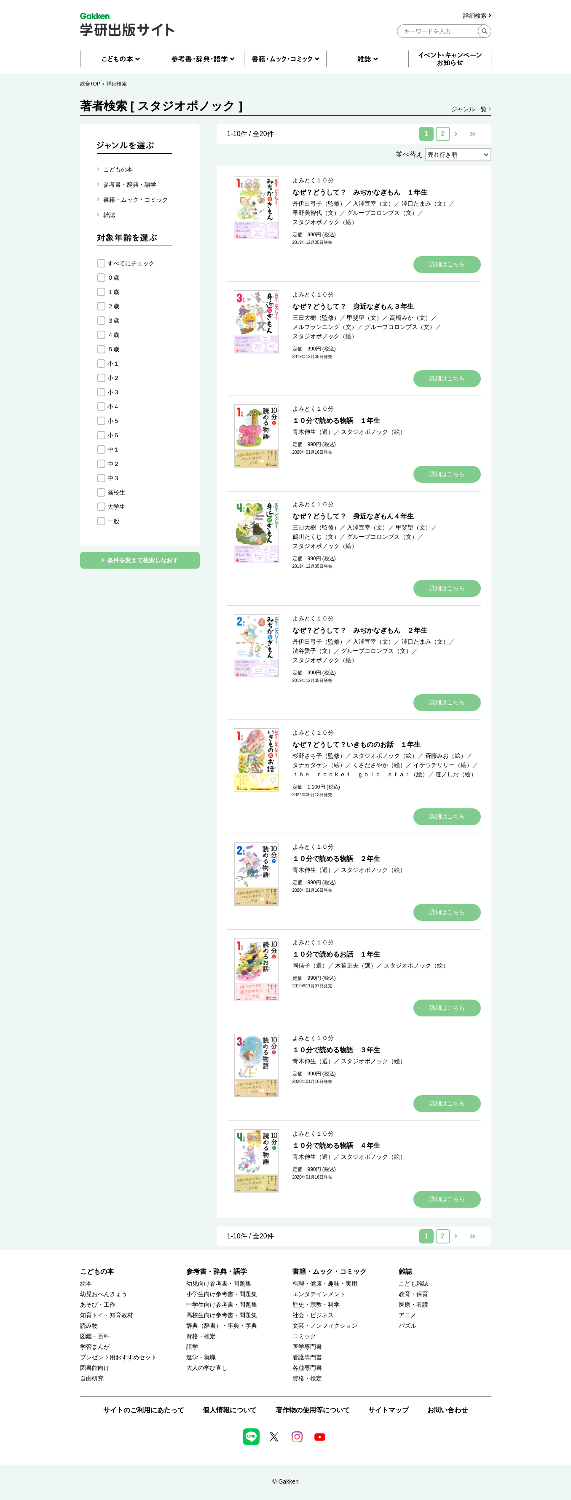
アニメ (407, 1315)
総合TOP (90, 84)
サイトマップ (388, 1410)
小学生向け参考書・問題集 (221, 1294)
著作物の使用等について (313, 1410)
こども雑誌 (413, 1284)
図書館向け (95, 1368)
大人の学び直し (207, 1368)
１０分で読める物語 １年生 (336, 420)
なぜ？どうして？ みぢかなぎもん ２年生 (359, 630)
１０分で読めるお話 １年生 (336, 954)
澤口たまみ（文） (425, 203)
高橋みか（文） (410, 317)
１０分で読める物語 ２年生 (336, 858)
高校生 (116, 492)
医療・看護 (413, 1305)
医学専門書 (307, 1347)
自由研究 (92, 1378)
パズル (407, 1326)
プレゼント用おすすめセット (118, 1357)
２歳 (113, 306)
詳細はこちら (447, 264)
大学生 (116, 506)
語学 (192, 1347)
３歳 (113, 320)
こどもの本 (97, 1271)
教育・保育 (413, 1294)
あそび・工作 (97, 1305)
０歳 (113, 277)
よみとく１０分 (313, 180)
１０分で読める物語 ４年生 (336, 1145)
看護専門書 (307, 1357)
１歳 (113, 292)
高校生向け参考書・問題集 (221, 1315)
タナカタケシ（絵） (319, 765)
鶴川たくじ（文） (316, 536)
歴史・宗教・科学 (316, 1305)
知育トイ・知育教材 (106, 1315)
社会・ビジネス (313, 1315)
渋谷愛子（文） (313, 650)
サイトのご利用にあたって (143, 1410)
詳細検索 (477, 16)
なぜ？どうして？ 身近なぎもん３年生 (353, 306)
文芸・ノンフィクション (324, 1326)
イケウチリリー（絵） (442, 765)
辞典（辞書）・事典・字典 (221, 1326)
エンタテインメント (319, 1294)
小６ (113, 435)
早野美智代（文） (316, 212)
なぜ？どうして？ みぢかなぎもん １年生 (359, 192)
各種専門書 (307, 1368)
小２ (113, 377)
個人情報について (230, 1410)
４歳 (113, 335)
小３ (113, 392)
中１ (113, 449)
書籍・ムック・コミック (329, 1271)
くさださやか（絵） (379, 765)
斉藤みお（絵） (445, 755)
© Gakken (285, 1481)
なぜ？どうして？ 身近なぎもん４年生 (353, 516)
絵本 (86, 1284)
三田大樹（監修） (316, 317)
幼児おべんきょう (103, 1294)
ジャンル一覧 (471, 109)
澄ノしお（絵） (456, 774)
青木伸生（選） (313, 431)
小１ (113, 363)
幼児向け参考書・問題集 (218, 1284)
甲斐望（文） (364, 317)
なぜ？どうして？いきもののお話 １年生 (356, 744)
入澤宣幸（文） (373, 203)
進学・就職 (201, 1357)
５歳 (113, 349)
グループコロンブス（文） (382, 212)
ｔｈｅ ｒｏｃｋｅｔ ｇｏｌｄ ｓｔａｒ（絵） (360, 774)
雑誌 (405, 1271)
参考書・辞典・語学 (216, 1271)
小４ (113, 406)
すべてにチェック (131, 263)
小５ (113, 420)
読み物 (89, 1326)
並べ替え (409, 154)
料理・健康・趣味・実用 (324, 1284)
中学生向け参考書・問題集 (221, 1305)
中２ (113, 463)
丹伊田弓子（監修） (319, 203)
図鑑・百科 (95, 1336)
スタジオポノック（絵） (324, 222)
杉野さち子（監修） (319, 755)
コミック (304, 1336)
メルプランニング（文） (324, 327)
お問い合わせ (447, 1410)
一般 (113, 521)
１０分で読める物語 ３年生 (336, 1049)
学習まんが (95, 1347)
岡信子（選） (310, 965)
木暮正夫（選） (355, 965)
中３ (113, 478)
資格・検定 (201, 1336)
